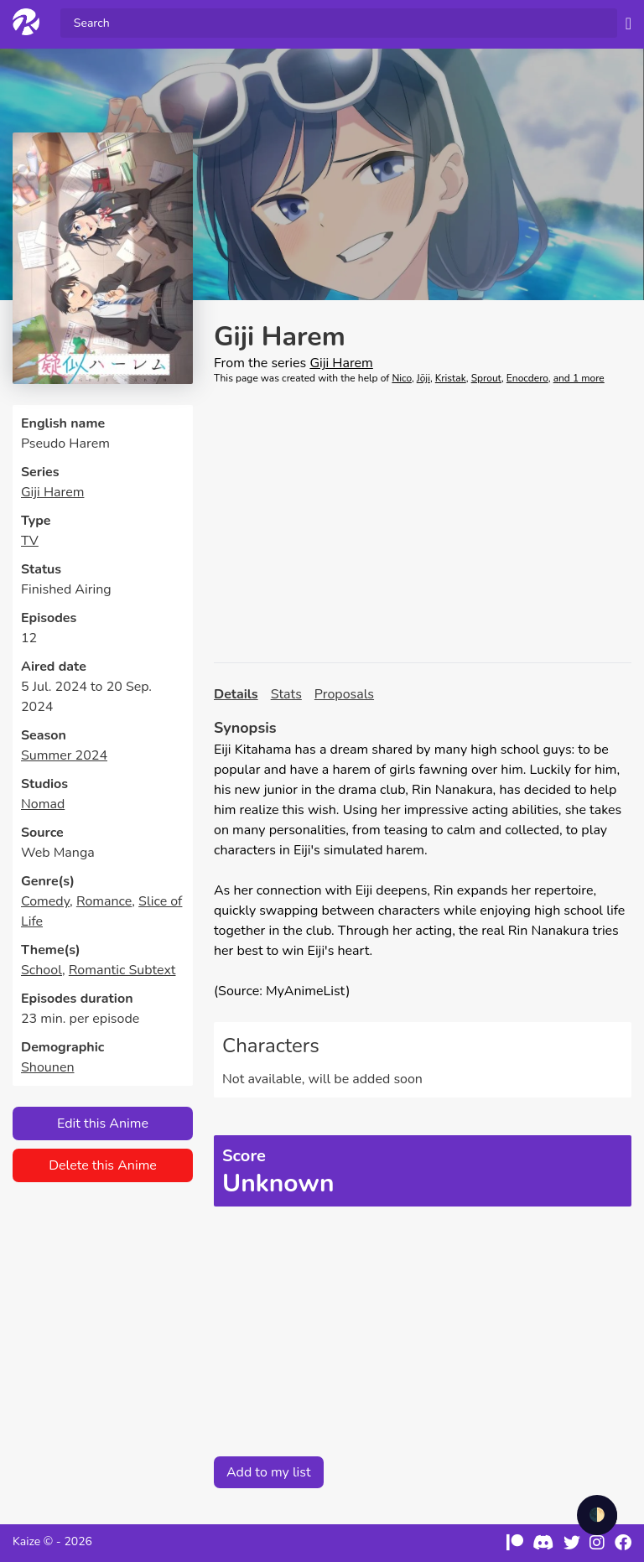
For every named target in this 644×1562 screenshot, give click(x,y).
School (41, 970)
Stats (286, 694)
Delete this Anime (103, 1165)
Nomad (43, 804)
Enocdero (527, 378)
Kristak (450, 378)
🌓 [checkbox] (597, 1515)
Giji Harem (52, 492)
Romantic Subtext (122, 970)
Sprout (486, 378)
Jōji (423, 378)
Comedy (45, 901)
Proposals (344, 694)
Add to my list (268, 1472)
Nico (402, 378)
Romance (104, 901)
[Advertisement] (422, 524)
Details (236, 694)
